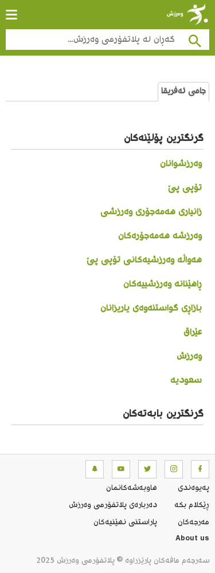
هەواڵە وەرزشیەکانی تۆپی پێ (144, 260)
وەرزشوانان (181, 164)
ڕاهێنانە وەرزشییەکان (162, 284)
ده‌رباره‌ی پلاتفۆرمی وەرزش (113, 505)
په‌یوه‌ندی (193, 488)
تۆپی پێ (185, 188)
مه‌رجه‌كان (193, 522)
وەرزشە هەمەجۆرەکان (160, 236)
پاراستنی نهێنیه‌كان (125, 522)
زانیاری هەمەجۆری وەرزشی (151, 212)
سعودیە (186, 380)
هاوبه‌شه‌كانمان (131, 488)
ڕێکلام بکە (191, 505)
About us (192, 539)
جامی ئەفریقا (183, 91)
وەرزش (189, 356)
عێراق (192, 332)
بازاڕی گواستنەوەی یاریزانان (151, 308)
